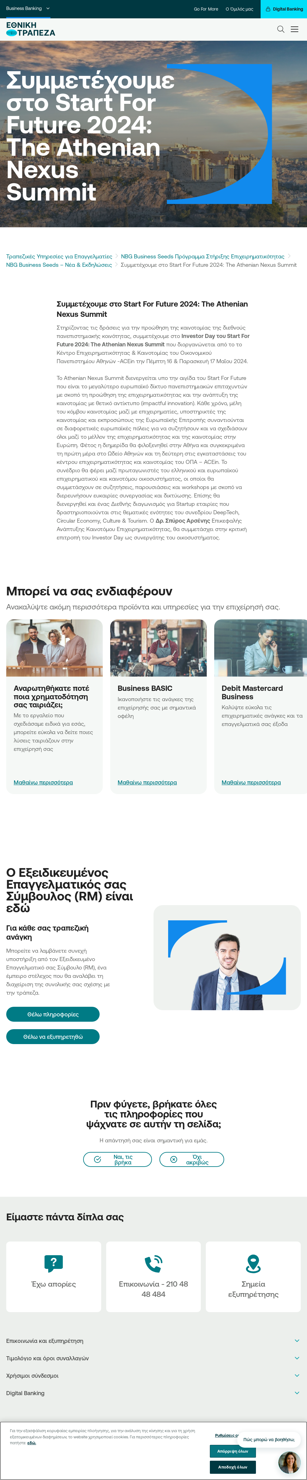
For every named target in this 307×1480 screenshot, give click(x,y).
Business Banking (28, 8)
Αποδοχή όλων (232, 1470)
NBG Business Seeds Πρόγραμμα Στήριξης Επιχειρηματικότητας (203, 256)
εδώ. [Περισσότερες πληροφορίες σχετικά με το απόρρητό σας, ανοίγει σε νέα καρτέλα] (31, 1445)
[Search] (281, 29)
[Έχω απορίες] (53, 1277)
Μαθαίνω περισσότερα (43, 782)
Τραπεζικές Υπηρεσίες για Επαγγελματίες (59, 256)
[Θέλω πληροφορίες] (53, 1014)
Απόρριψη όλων (232, 1453)
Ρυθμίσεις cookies (233, 1438)
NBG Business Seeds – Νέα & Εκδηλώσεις (59, 264)
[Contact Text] (153, 1277)
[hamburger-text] (294, 29)
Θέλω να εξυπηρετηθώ (53, 1037)
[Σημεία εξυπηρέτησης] (253, 1277)
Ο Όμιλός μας (239, 9)
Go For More (206, 9)
